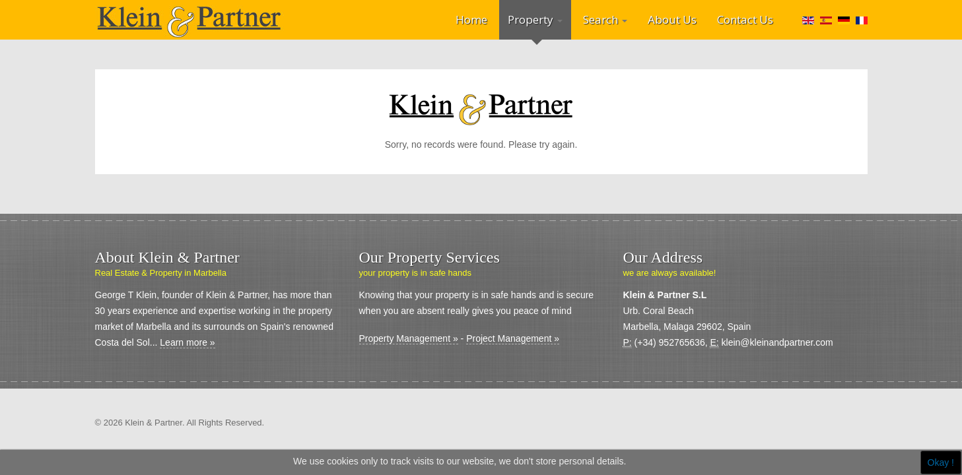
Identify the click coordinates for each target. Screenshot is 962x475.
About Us (672, 19)
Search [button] (605, 19)
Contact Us (745, 19)
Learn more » (187, 342)
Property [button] (535, 19)
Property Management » (408, 338)
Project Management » (512, 338)
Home (471, 19)
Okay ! (941, 462)
